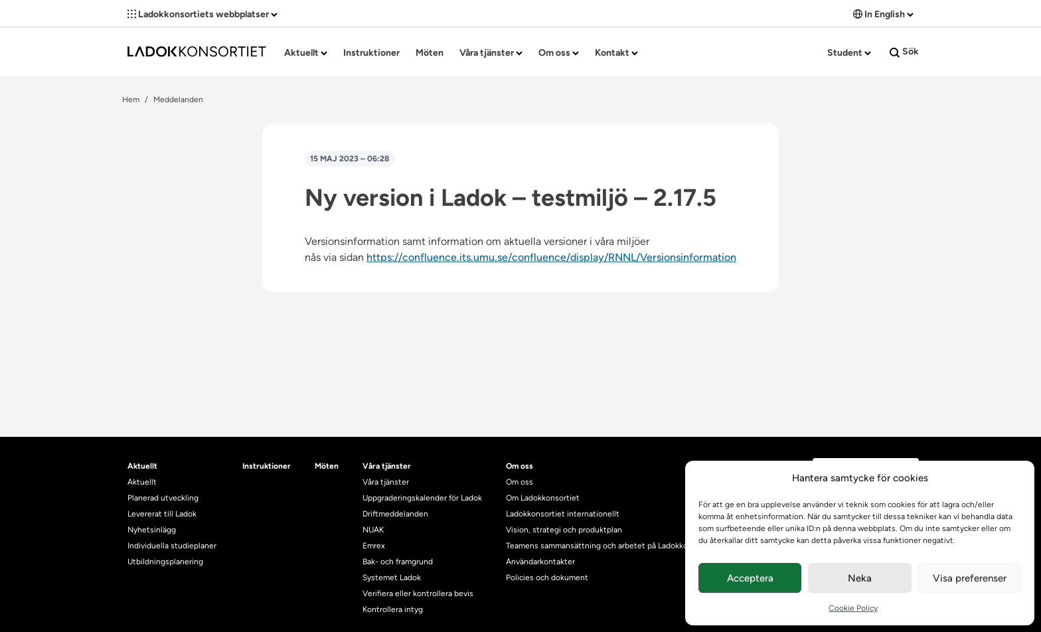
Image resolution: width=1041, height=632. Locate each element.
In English (883, 14)
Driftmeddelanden (395, 513)
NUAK (373, 529)
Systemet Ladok (391, 577)
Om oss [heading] (519, 466)
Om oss (558, 52)
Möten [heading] (327, 466)
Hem (130, 99)
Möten (429, 52)
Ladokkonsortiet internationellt (562, 513)
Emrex (373, 545)
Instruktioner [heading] (266, 466)
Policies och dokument (547, 577)
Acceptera (750, 578)
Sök (904, 52)
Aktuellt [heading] (142, 466)
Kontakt (616, 52)
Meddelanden (178, 99)
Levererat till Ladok (162, 513)
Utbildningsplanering (165, 561)
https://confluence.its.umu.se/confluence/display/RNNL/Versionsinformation (551, 257)
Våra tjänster (490, 52)
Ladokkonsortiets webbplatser (202, 14)
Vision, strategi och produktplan (564, 529)
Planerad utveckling (163, 498)
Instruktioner (371, 52)
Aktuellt (305, 52)
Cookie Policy (853, 608)
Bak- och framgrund (397, 561)
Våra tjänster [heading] (386, 466)
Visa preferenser (969, 578)
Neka (860, 578)
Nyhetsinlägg (151, 529)
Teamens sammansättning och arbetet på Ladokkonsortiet (611, 545)
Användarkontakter (540, 561)
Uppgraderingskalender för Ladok (422, 498)
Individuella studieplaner (172, 545)
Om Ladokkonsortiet (543, 498)
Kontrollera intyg (392, 609)
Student (849, 52)
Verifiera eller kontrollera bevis (417, 593)
